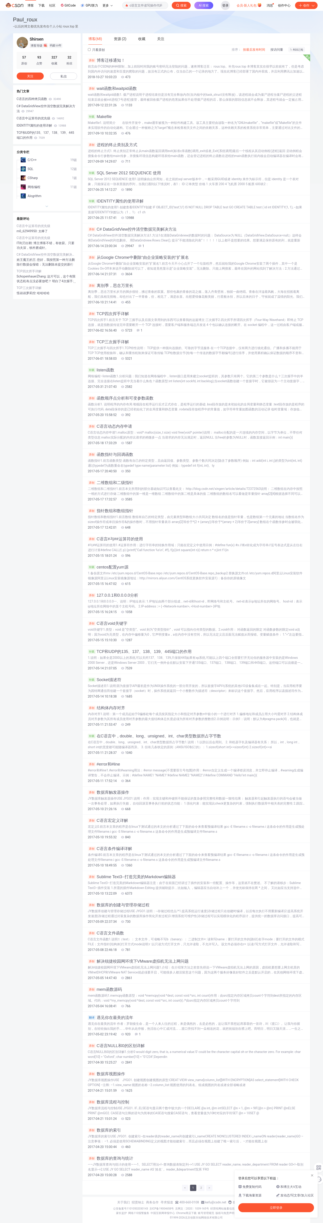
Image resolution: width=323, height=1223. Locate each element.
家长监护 (121, 1213)
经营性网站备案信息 (222, 1208)
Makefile (100, 116)
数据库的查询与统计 (110, 1158)
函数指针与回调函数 (110, 454)
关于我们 (123, 1202)
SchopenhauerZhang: (32, 276)
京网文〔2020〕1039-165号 (192, 1208)
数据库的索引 (104, 1130)
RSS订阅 (296, 49)
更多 (107, 5)
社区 (52, 5)
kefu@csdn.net (215, 1202)
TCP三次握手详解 (108, 342)
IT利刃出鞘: (25, 243)
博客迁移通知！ (106, 60)
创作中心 (284, 5)
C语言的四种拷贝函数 (39, 99)
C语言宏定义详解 (108, 820)
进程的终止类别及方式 (112, 145)
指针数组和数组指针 (110, 511)
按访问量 (276, 49)
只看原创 (96, 50)
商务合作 (152, 1202)
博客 (30, 5)
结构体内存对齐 (106, 708)
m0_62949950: (27, 231)
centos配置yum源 (108, 567)
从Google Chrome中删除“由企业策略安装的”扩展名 (138, 257)
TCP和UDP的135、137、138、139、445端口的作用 (140, 651)
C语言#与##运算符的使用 (115, 539)
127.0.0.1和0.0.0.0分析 (113, 595)
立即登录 (276, 1207)
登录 (225, 5)
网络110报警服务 (138, 1213)
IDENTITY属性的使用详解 (116, 201)
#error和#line (104, 764)
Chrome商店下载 (186, 1213)
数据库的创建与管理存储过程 (118, 905)
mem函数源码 (105, 989)
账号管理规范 (206, 1213)
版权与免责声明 (224, 1213)
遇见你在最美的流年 (110, 1017)
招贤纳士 (138, 1202)
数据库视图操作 (106, 1074)
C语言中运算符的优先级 (40, 118)
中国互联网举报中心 (163, 1213)
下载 (41, 5)
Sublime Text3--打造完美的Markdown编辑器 (132, 877)
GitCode (68, 5)
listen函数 (101, 370)
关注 (30, 76)
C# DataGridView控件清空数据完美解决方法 (132, 229)
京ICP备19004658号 (161, 1208)
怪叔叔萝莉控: (27, 293)
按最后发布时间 (254, 49)
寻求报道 (166, 1202)
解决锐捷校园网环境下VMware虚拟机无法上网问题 (138, 961)
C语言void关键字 (107, 623)
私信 (63, 76)
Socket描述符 (104, 679)
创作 (306, 5)
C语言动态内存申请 (110, 426)
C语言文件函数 (106, 933)
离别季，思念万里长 (110, 285)
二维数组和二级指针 (110, 482)
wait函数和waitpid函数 (112, 88)
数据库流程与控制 (108, 1102)
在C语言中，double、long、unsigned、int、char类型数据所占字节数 (154, 736)
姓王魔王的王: (27, 259)
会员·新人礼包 (249, 5)
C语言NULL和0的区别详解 (116, 1045)
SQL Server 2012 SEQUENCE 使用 (124, 173)
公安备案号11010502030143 (130, 1208)
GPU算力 (89, 5)
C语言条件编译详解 (110, 848)
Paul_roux (25, 19)
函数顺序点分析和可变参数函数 (120, 398)
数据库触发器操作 (108, 792)
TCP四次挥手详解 (108, 313)
